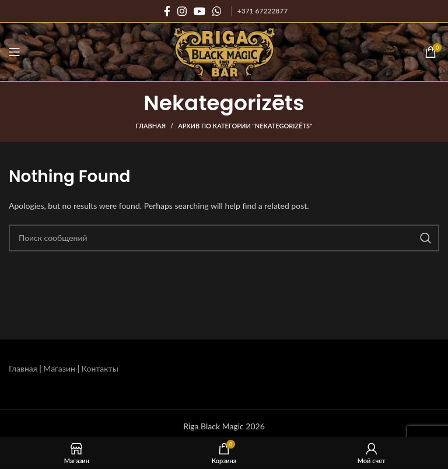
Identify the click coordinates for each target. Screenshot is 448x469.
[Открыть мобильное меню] (14, 52)
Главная (151, 126)
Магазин (59, 368)
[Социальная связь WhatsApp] (217, 11)
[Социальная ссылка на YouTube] (199, 11)
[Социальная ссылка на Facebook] (167, 11)
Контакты (100, 368)
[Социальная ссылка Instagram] (182, 11)
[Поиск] (224, 238)
